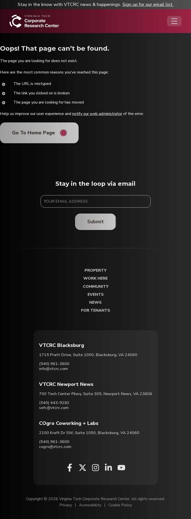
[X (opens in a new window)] (82, 467)
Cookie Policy (120, 505)
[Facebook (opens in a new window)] (69, 467)
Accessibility (90, 505)
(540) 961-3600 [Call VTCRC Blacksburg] (54, 364)
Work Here (95, 278)
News (95, 302)
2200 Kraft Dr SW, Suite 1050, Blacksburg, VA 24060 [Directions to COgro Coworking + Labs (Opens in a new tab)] (89, 433)
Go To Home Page (33, 132)
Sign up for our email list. (147, 4)
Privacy (65, 505)
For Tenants (95, 310)
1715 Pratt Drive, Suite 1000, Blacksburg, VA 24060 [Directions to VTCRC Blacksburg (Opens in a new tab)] (88, 355)
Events (96, 294)
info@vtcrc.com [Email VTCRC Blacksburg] (53, 369)
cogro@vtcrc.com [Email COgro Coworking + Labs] (55, 447)
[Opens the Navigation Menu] (174, 21)
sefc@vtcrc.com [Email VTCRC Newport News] (54, 408)
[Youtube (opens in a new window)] (121, 467)
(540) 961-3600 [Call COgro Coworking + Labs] (54, 442)
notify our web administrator (97, 113)
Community (95, 286)
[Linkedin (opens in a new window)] (108, 467)
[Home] (34, 21)
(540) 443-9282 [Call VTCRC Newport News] (54, 403)
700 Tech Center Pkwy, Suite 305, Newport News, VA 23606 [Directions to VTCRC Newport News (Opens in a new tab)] (95, 394)
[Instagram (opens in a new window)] (95, 467)
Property (95, 270)
